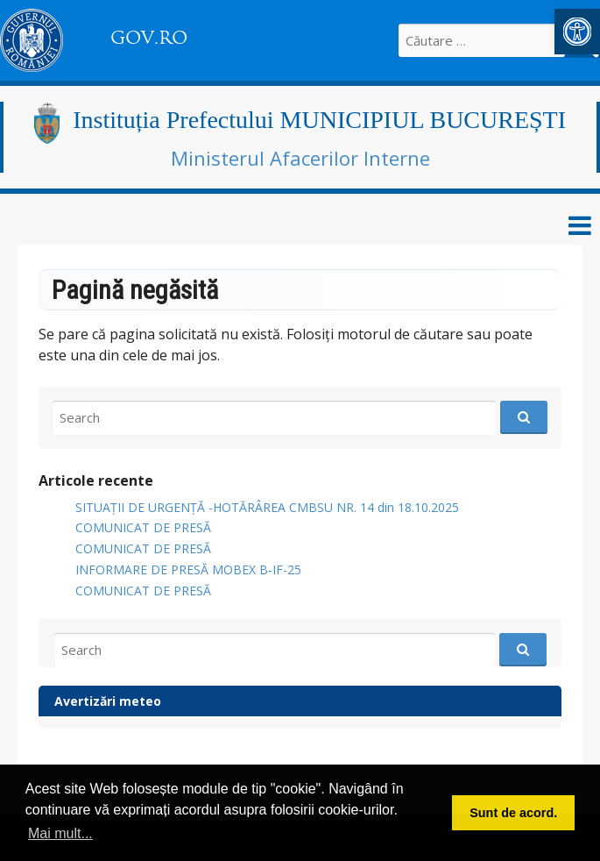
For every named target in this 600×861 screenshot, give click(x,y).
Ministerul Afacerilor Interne (300, 158)
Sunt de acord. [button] (513, 813)
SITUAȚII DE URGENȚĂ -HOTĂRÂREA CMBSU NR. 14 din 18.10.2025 (267, 507)
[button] (577, 31)
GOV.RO (148, 37)
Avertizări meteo (107, 701)
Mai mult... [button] (60, 833)
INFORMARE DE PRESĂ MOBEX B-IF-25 (188, 569)
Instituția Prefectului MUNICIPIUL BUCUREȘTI (319, 119)
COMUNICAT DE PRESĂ (143, 527)
